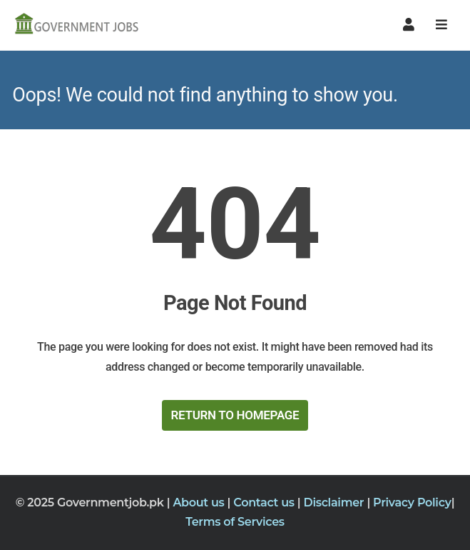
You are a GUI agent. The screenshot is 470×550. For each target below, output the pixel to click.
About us (200, 502)
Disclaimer (335, 502)
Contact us (265, 502)
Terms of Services (235, 522)
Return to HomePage (235, 415)
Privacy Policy (412, 502)
